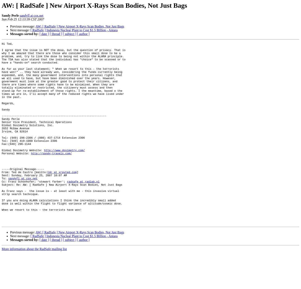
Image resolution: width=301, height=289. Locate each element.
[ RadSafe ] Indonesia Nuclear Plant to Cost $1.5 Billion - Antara (74, 30)
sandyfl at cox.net (31, 15)
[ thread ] (56, 34)
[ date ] (44, 34)
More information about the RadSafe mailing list (34, 285)
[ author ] (83, 34)
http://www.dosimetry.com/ (64, 172)
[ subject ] (69, 34)
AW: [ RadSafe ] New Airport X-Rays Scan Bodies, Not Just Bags (80, 26)
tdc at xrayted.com (62, 198)
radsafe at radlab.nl (83, 210)
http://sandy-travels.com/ (51, 176)
